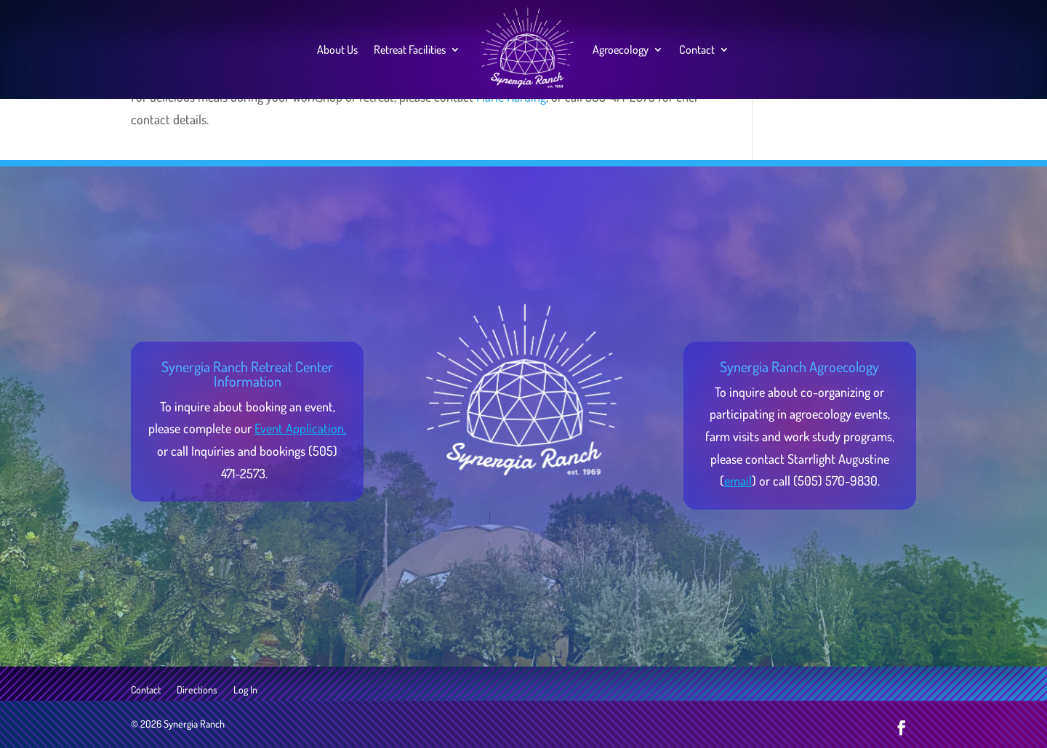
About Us (337, 49)
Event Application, (300, 428)
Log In (245, 690)
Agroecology (621, 49)
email (738, 480)
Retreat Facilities (410, 49)
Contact (697, 49)
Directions (197, 690)
